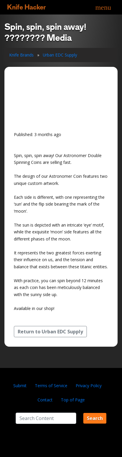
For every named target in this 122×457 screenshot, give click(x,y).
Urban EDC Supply (60, 55)
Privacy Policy (89, 385)
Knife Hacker (26, 7)
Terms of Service (51, 385)
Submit (20, 385)
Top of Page (73, 400)
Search (95, 418)
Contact (45, 400)
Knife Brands (21, 55)
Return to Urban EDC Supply (50, 331)
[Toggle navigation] (103, 7)
